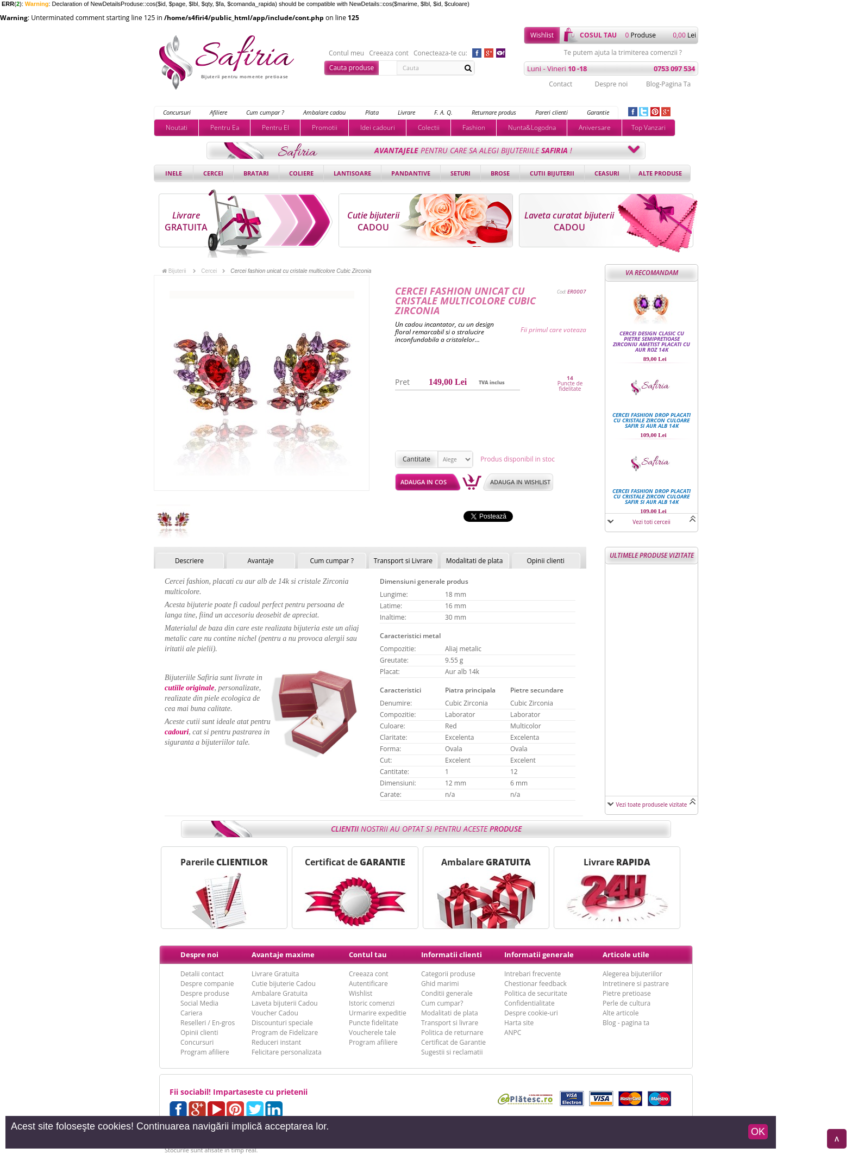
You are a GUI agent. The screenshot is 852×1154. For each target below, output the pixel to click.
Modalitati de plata (474, 560)
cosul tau (598, 35)
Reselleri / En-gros (207, 1022)
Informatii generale (539, 954)
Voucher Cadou (275, 1013)
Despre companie (207, 983)
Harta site (519, 1022)
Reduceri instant (276, 1042)
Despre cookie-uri (531, 1013)
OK (758, 1131)
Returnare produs (494, 112)
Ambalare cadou (324, 112)
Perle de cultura (626, 1003)
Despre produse (204, 993)
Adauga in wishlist (520, 482)
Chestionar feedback (535, 983)
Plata (372, 112)
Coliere (301, 173)
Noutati (176, 127)
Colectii (429, 127)
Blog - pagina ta (626, 1022)
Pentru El (275, 127)
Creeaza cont (389, 53)
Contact (560, 84)
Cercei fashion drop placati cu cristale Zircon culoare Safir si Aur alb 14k (651, 420)
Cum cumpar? (442, 1003)
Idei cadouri (377, 127)
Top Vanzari (648, 127)
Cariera (191, 1013)
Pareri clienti (551, 112)
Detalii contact (202, 973)
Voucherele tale (372, 1032)
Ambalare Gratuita (280, 993)
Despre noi (611, 84)
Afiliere (218, 112)
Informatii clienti (451, 954)
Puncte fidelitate (373, 1022)
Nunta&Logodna (532, 127)
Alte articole (620, 1013)
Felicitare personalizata (287, 1052)
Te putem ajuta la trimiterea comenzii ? (623, 52)
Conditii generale (447, 993)
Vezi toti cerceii (651, 522)
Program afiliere (204, 1052)
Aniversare (595, 127)
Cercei (213, 173)
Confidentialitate (529, 1003)
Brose (500, 173)
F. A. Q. (443, 112)
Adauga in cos (423, 482)
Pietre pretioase (627, 993)
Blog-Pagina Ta (668, 84)
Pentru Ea (224, 127)
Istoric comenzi (371, 1003)
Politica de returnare (452, 1032)
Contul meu (346, 53)
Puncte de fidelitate (570, 385)
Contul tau (368, 954)
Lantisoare (352, 173)
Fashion (473, 127)
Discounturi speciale (282, 1022)
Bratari (256, 173)
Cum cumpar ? (265, 112)
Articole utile (626, 954)
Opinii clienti (545, 560)
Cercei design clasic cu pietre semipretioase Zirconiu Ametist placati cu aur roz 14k (651, 341)
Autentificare (368, 983)
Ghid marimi (440, 983)
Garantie (598, 112)
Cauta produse (351, 67)
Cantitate (416, 459)
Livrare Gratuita (275, 973)
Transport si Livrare (403, 560)
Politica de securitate (535, 993)
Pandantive (410, 173)
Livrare (406, 112)
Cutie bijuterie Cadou (284, 983)
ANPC (512, 1032)
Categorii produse (448, 973)
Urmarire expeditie (377, 1013)
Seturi (460, 173)
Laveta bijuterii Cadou (285, 1003)
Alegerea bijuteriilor (632, 973)
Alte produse (660, 173)
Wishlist (542, 35)
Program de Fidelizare (285, 1032)
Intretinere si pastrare (636, 983)
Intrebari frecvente (532, 973)
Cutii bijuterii (552, 173)
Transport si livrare (449, 1022)
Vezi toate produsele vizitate (651, 804)
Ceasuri (606, 173)
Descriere (189, 560)
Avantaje (260, 560)
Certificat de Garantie (453, 1042)
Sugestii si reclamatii (452, 1052)
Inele (173, 173)
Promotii (324, 127)
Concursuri (177, 112)
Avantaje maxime (283, 954)
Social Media (199, 1003)
